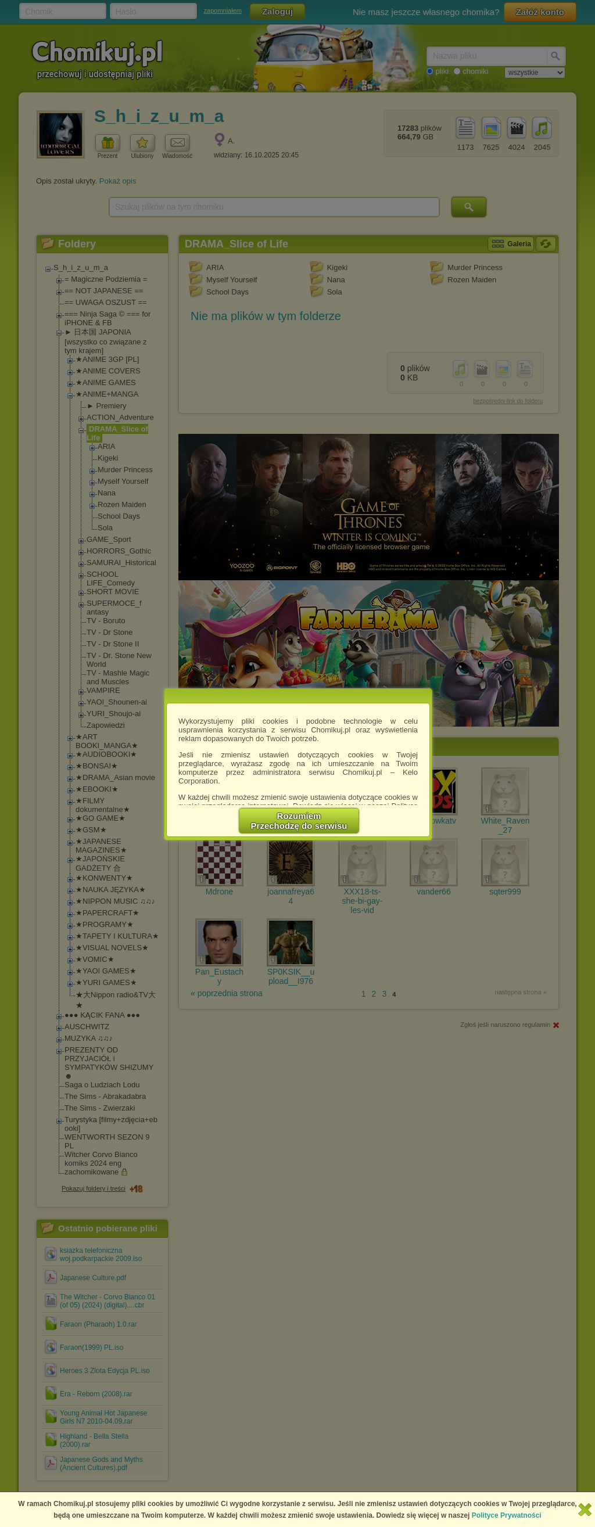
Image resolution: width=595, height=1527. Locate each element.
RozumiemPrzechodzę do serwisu (299, 821)
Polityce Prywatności (507, 1515)
